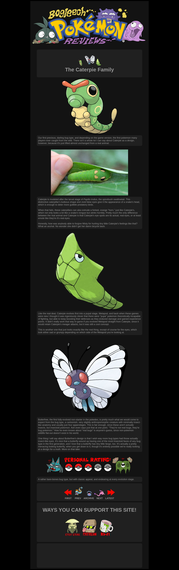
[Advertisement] (85, 552)
